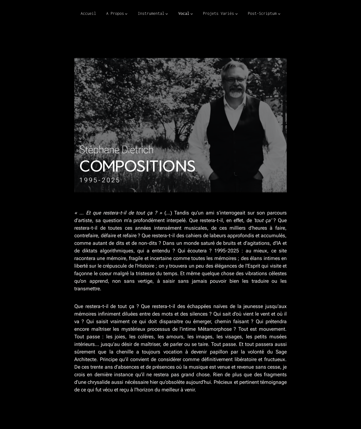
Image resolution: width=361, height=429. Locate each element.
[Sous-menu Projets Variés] (236, 13)
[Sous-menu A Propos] (126, 13)
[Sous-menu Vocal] (191, 13)
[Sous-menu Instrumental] (166, 13)
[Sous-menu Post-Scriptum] (279, 13)
